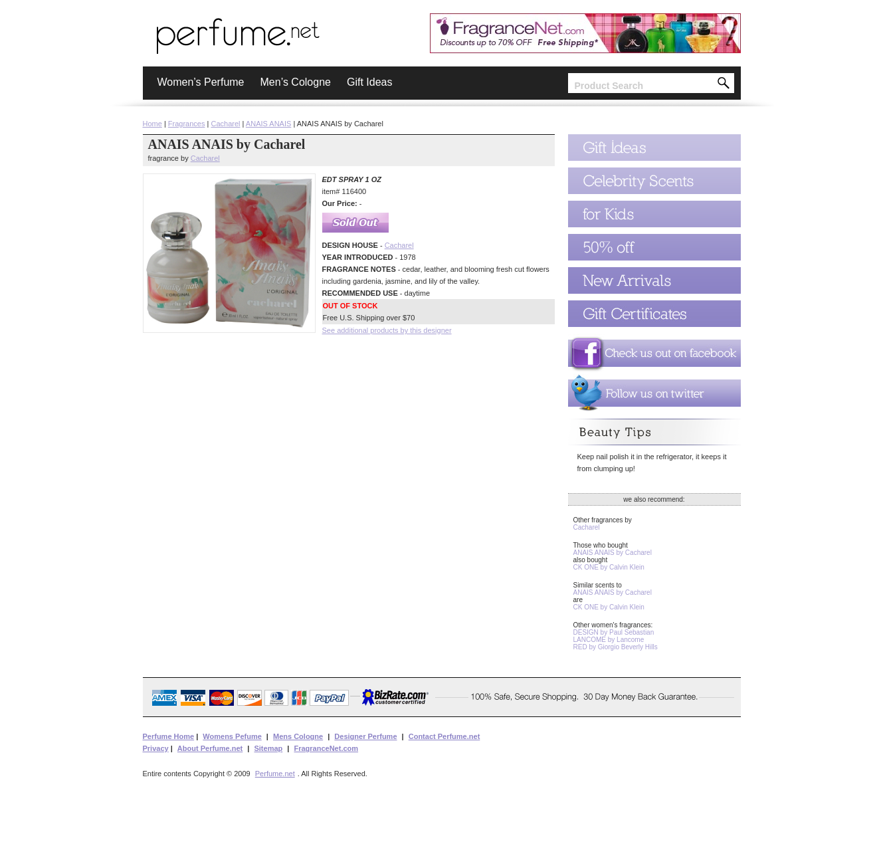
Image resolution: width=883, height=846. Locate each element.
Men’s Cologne (295, 82)
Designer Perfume (365, 736)
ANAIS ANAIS (268, 124)
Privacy (156, 748)
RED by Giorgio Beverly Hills (615, 647)
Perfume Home (169, 736)
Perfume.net (275, 774)
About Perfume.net (210, 748)
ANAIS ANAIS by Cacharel (612, 552)
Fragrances (186, 124)
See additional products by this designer (387, 330)
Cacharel (225, 124)
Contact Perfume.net (444, 736)
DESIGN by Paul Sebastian (613, 632)
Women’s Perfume (201, 82)
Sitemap (268, 748)
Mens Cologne (298, 736)
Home (152, 124)
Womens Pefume (232, 736)
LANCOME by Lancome (608, 639)
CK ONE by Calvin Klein (608, 567)
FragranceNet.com (326, 748)
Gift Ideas (369, 82)
